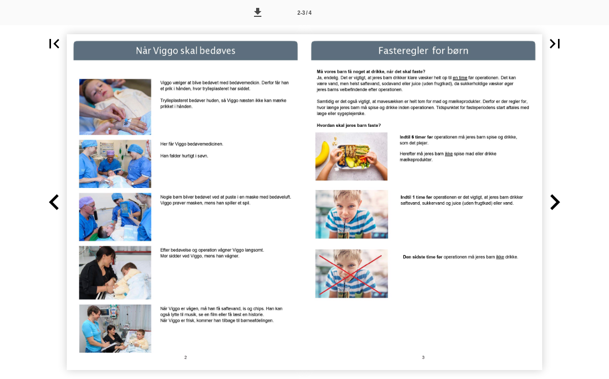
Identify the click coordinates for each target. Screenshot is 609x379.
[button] (257, 12)
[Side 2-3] (304, 12)
